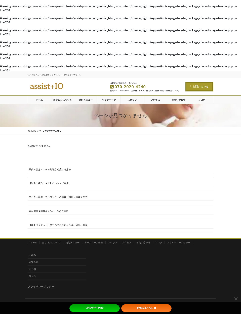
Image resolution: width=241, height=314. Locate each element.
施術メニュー (72, 242)
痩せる (32, 276)
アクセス (126, 242)
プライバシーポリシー (178, 242)
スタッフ (112, 242)
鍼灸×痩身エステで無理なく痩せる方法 (50, 169)
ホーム (33, 242)
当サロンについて (51, 242)
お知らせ (33, 262)
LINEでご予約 (95, 307)
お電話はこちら (146, 307)
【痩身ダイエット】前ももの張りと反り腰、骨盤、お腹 (58, 225)
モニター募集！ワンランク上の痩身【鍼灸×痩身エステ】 (59, 197)
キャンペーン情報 (93, 242)
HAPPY (32, 255)
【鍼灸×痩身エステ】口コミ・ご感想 (49, 183)
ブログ (158, 242)
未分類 (32, 269)
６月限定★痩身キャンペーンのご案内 (48, 211)
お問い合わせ (199, 86)
